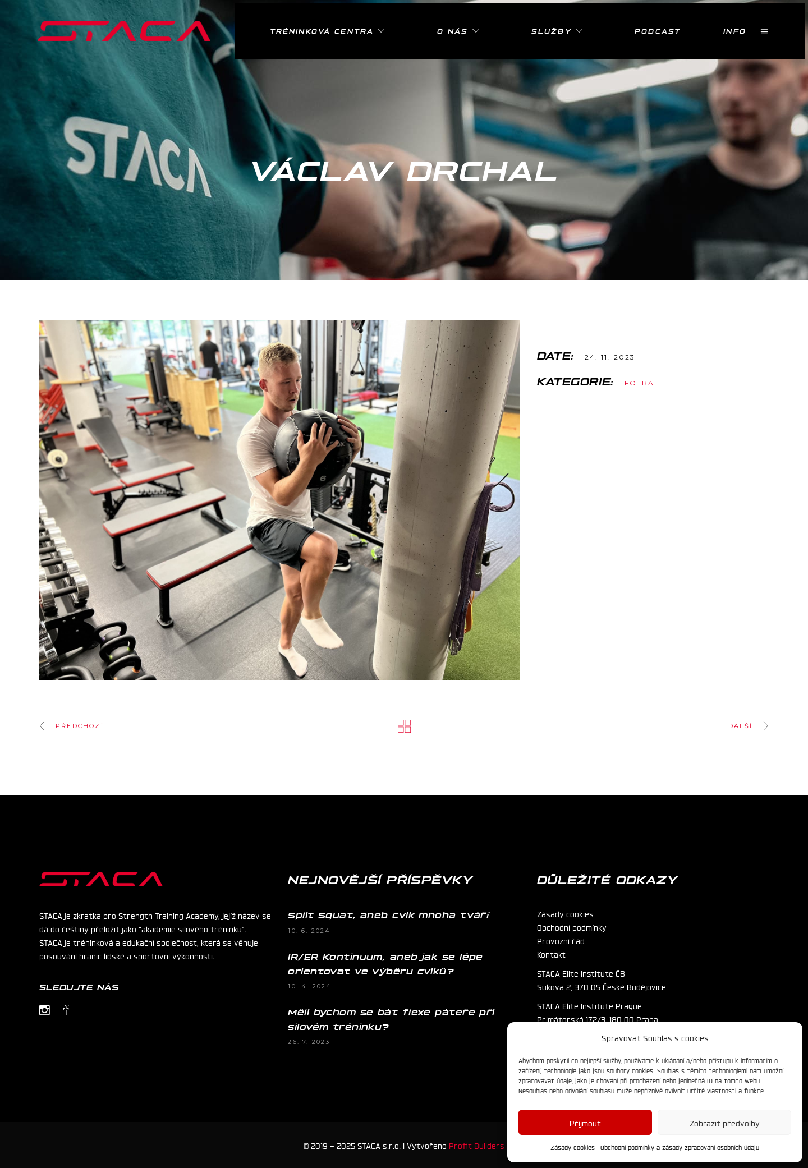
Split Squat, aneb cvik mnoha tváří (388, 914)
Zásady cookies (572, 1147)
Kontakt (551, 954)
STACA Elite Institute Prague (589, 1005)
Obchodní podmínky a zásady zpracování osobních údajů (679, 1147)
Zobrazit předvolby (725, 1123)
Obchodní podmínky (572, 927)
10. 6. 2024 (309, 931)
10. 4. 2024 (310, 986)
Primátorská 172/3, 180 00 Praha (597, 1019)
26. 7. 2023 (309, 1042)
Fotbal (642, 383)
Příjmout (585, 1123)
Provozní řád (561, 940)
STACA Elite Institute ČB (581, 973)
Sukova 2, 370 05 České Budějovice (601, 986)
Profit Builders (476, 1145)
